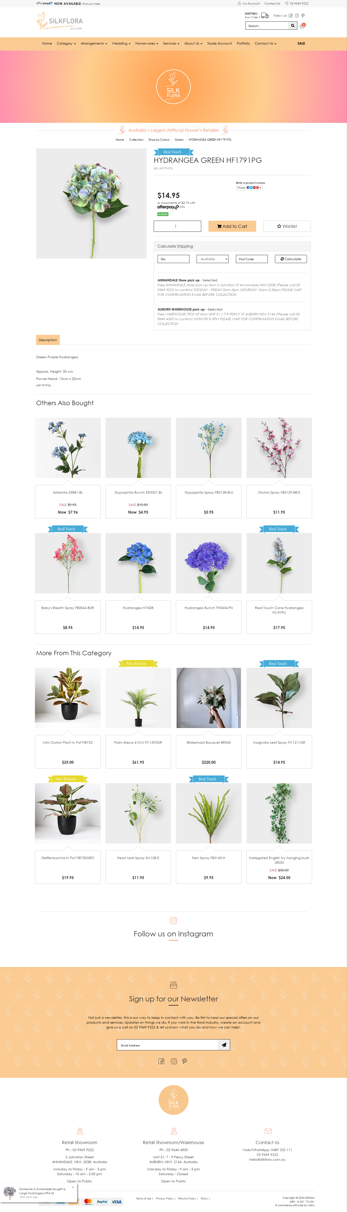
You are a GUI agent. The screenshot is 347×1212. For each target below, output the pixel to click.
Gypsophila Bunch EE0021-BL (138, 492)
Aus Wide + (257, 14)
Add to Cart (232, 226)
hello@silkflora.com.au (267, 1159)
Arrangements (94, 43)
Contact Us (272, 3)
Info (182, 207)
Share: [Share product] (249, 187)
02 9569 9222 (296, 2)
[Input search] (266, 25)
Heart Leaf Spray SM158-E (138, 858)
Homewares (146, 43)
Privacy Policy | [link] (166, 1198)
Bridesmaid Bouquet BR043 (209, 742)
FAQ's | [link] (205, 1198)
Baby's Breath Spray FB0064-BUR (67, 608)
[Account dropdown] (248, 3)
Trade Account (219, 43)
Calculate (291, 259)
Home (47, 43)
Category (66, 43)
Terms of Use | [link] (144, 1198)
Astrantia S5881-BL (68, 492)
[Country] (213, 259)
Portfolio (243, 43)
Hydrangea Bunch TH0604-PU (209, 608)
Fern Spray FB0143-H (208, 858)
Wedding (121, 43)
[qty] (174, 259)
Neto (311, 1205)
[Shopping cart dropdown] (302, 27)
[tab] (48, 340)
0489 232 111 (281, 1150)
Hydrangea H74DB (138, 608)
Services (171, 43)
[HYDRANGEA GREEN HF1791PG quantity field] (177, 226)
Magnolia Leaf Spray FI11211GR (279, 742)
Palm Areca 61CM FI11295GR (138, 742)
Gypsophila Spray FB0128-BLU (209, 492)
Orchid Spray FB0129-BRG (279, 492)
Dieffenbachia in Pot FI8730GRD (67, 858)
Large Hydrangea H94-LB (36, 1193)
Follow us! (280, 15)
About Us (193, 43)
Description (48, 340)
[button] (287, 226)
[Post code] (252, 259)
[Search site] (292, 25)
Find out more (91, 3)
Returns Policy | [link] (188, 1198)
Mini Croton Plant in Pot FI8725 (68, 742)
